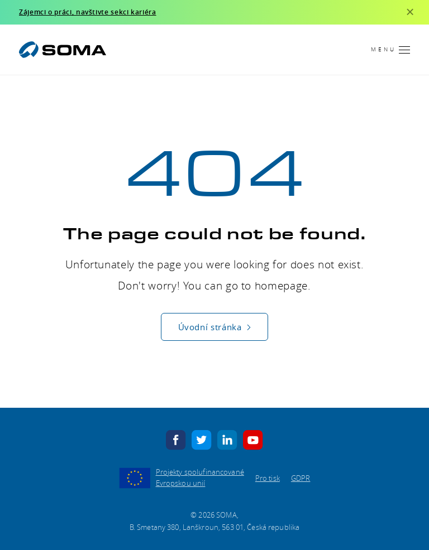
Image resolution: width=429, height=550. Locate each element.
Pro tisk (267, 478)
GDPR (301, 478)
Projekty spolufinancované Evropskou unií (200, 477)
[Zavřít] (410, 12)
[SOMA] (62, 49)
